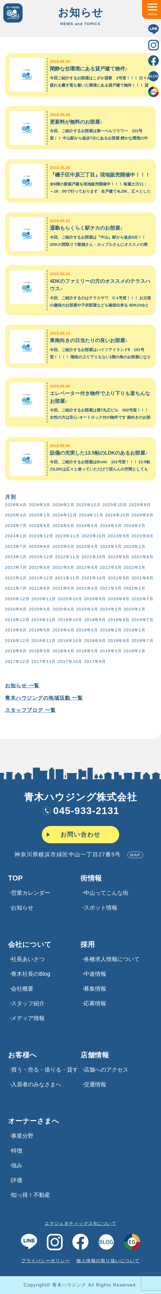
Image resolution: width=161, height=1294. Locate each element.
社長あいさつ (28, 959)
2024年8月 (143, 515)
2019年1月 (135, 630)
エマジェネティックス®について (80, 1223)
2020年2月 (111, 609)
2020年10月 (70, 599)
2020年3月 (87, 609)
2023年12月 (41, 536)
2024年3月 (111, 525)
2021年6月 (40, 588)
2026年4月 (16, 505)
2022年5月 (63, 567)
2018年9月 (95, 640)
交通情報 (95, 1084)
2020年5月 (40, 609)
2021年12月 (41, 578)
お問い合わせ (80, 834)
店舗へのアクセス (106, 1070)
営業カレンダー (30, 893)
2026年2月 (63, 505)
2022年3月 (111, 567)
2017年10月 (70, 661)
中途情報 (95, 974)
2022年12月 (41, 557)
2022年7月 (16, 567)
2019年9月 (95, 619)
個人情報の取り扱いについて (108, 1260)
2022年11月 (67, 557)
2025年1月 (40, 515)
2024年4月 (87, 525)
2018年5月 (40, 651)
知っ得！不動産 (30, 1195)
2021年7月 (16, 588)
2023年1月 (16, 557)
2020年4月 (63, 609)
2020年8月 (119, 599)
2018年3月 (87, 651)
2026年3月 (40, 505)
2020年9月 (95, 599)
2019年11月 (43, 619)
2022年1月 (16, 578)
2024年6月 (40, 525)
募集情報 (95, 989)
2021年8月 (143, 578)
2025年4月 (16, 515)
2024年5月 (63, 525)
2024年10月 (117, 515)
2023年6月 (40, 546)
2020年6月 (16, 609)
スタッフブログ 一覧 (30, 710)
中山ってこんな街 (106, 893)
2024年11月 (91, 515)
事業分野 (22, 1136)
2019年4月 (63, 630)
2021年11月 (67, 578)
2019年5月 (40, 630)
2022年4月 (87, 567)
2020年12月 (17, 599)
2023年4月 (87, 546)
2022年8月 (143, 557)
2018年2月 (111, 651)
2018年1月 (135, 651)
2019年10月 (70, 619)
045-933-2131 (80, 810)
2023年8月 (143, 536)
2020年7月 (143, 599)
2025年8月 (140, 505)
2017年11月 (43, 661)
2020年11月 (43, 599)
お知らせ (22, 908)
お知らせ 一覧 (22, 685)
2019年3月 (87, 630)
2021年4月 (87, 588)
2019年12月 (17, 619)
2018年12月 (17, 640)
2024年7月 (16, 525)
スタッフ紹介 (28, 1003)
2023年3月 (111, 546)
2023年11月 (67, 536)
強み (16, 1165)
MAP (135, 854)
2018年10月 (70, 640)
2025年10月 (115, 505)
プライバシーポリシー (45, 1260)
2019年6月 (16, 630)
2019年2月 (111, 630)
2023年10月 (94, 536)
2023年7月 (16, 546)
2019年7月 (143, 619)
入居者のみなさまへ (36, 1084)
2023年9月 (119, 536)
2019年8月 (119, 619)
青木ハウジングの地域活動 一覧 (44, 698)
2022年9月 (119, 557)
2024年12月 (64, 515)
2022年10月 (94, 557)
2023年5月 (63, 546)
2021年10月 (94, 578)
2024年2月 (135, 525)
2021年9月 (119, 578)
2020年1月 (135, 609)
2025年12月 (88, 505)
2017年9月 (95, 661)
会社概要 (22, 989)
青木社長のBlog (30, 974)
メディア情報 (28, 1018)
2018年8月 (119, 640)
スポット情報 (100, 908)
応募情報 (95, 1003)
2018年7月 (143, 640)
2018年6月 (16, 651)
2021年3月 (111, 588)
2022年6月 (40, 567)
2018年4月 (63, 651)
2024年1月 (16, 536)
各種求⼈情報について (112, 959)
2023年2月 (135, 546)
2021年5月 (63, 588)
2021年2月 (135, 588)
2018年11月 (43, 640)
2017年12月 (17, 661)
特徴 (16, 1151)
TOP (15, 878)
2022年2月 (135, 567)
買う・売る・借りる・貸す (44, 1070)
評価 (16, 1180)
